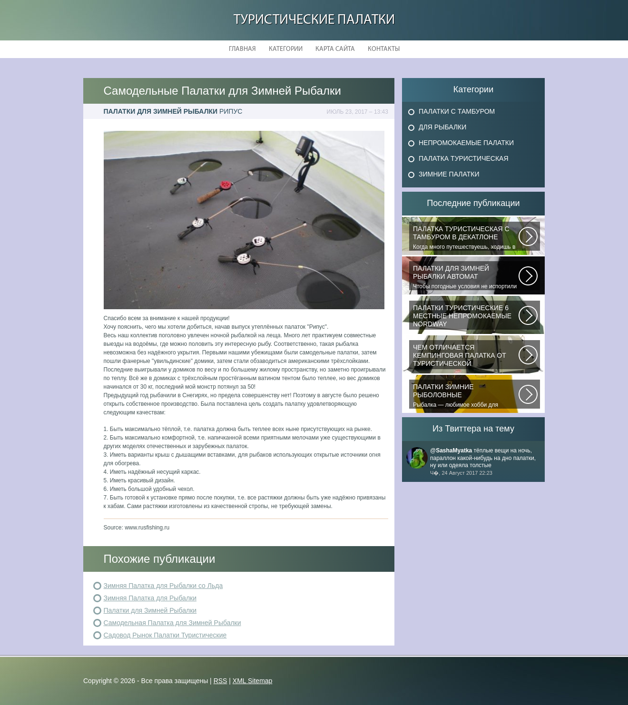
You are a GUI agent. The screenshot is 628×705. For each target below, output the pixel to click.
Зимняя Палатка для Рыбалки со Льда (163, 585)
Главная (242, 49)
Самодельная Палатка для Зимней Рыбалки (172, 623)
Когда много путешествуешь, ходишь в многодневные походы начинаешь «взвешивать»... (466, 238)
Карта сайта (335, 49)
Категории (286, 49)
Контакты (384, 49)
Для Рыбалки (442, 127)
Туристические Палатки (314, 20)
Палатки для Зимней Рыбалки (150, 610)
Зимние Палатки (449, 174)
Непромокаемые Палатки (466, 143)
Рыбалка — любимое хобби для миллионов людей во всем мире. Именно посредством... (466, 396)
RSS (220, 681)
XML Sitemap (253, 681)
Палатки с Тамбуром (457, 111)
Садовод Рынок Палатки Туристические (165, 635)
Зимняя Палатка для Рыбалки (150, 598)
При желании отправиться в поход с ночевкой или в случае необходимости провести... (466, 356)
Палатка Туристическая (464, 158)
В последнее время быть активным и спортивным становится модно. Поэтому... (466, 317)
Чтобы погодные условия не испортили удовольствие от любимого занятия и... (466, 277)
